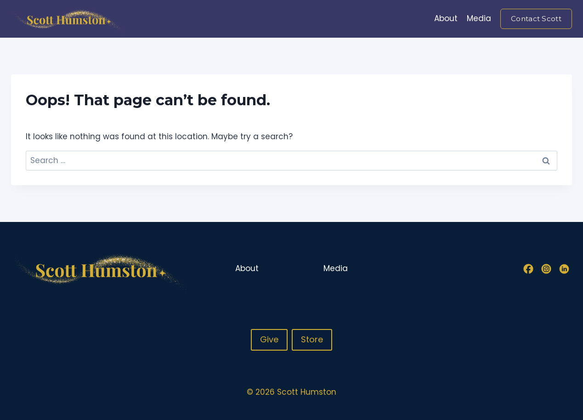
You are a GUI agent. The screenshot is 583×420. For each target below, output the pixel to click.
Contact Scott (536, 18)
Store (312, 339)
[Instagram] (546, 269)
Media (479, 18)
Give (269, 339)
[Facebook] (528, 269)
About (446, 18)
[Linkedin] (564, 269)
